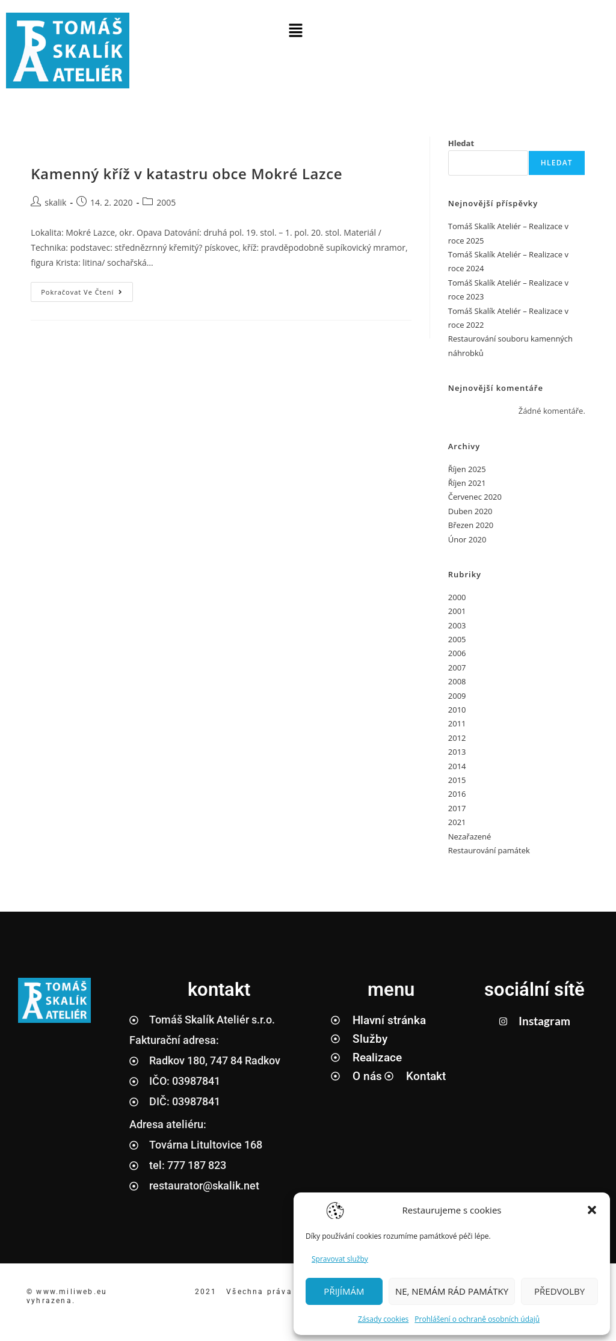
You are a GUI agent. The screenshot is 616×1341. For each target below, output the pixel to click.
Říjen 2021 (467, 482)
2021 (457, 822)
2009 (457, 695)
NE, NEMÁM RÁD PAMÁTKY (451, 1291)
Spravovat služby (340, 1259)
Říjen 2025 (467, 469)
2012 (457, 737)
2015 (457, 780)
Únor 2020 (467, 539)
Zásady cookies (383, 1319)
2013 (457, 751)
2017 (457, 808)
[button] (592, 1210)
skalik (55, 202)
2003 (457, 625)
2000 (457, 597)
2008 (457, 681)
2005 (166, 202)
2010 (457, 709)
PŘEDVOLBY (559, 1291)
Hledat (461, 143)
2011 (457, 723)
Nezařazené (469, 836)
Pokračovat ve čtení (87, 289)
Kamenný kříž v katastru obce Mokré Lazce (186, 173)
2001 (457, 611)
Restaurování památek (489, 850)
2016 (457, 793)
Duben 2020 (470, 511)
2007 (457, 667)
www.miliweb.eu (73, 1291)
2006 (457, 653)
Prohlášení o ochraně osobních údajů (477, 1319)
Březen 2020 (471, 525)
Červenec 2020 (475, 496)
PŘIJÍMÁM (344, 1291)
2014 (457, 766)
